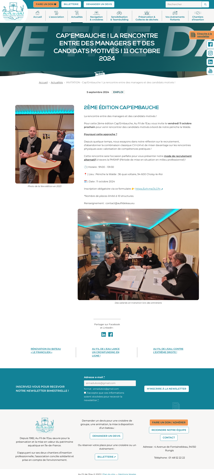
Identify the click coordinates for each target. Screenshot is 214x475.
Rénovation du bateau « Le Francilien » (46, 350)
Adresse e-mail (94, 377)
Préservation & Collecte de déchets (147, 16)
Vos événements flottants (175, 16)
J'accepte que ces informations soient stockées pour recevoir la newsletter (104, 396)
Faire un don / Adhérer (168, 422)
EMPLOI (118, 92)
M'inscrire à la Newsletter (166, 388)
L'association (56, 14)
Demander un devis (99, 4)
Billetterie (72, 4)
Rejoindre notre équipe (169, 430)
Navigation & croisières (96, 16)
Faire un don (46, 4)
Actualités (77, 14)
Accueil (37, 14)
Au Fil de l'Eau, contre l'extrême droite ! (168, 350)
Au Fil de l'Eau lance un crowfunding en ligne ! (106, 352)
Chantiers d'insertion (198, 16)
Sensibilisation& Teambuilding (119, 16)
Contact (169, 437)
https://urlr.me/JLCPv (148, 188)
